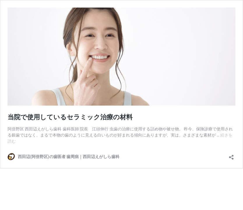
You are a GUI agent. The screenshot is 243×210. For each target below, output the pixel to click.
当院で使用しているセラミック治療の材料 (70, 117)
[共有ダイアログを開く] (231, 155)
